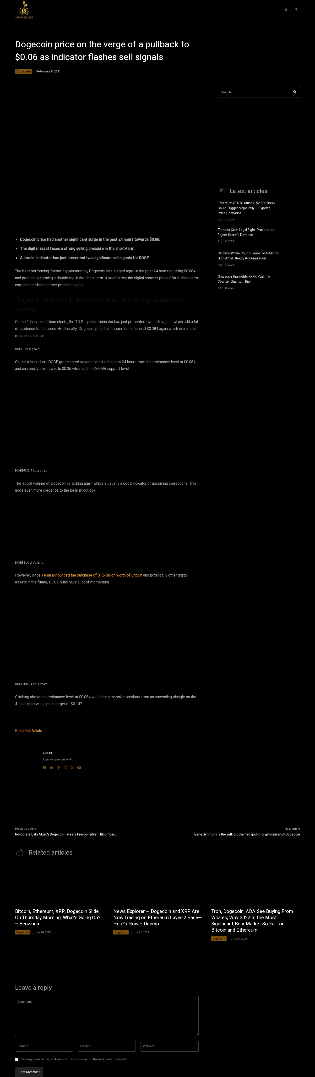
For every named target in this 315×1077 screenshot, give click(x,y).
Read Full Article (28, 731)
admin (47, 752)
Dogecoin (23, 71)
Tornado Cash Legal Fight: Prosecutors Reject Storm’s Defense (246, 232)
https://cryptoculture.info (58, 760)
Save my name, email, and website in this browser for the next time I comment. (74, 1059)
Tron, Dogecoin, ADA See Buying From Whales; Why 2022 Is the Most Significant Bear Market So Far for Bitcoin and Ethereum (252, 921)
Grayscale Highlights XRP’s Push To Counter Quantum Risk (244, 279)
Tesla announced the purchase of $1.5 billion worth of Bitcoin (92, 575)
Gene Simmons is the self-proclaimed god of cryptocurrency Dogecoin (247, 834)
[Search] (295, 92)
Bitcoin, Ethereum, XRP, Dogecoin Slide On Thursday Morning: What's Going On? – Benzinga (57, 917)
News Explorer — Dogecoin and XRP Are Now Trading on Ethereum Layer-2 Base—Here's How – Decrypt (157, 917)
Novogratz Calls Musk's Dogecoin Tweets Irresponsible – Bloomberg (65, 834)
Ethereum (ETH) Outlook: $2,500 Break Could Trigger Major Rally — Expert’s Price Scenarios (246, 208)
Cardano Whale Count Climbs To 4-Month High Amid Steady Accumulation (248, 256)
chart (31, 704)
